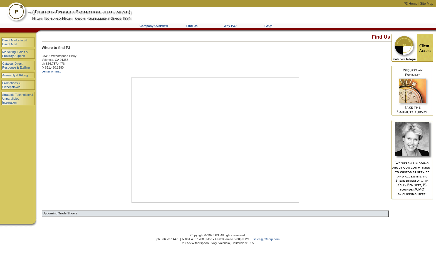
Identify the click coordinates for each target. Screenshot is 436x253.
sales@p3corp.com (266, 239)
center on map (51, 71)
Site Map (426, 4)
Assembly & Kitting (15, 75)
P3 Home (411, 4)
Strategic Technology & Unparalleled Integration (17, 98)
